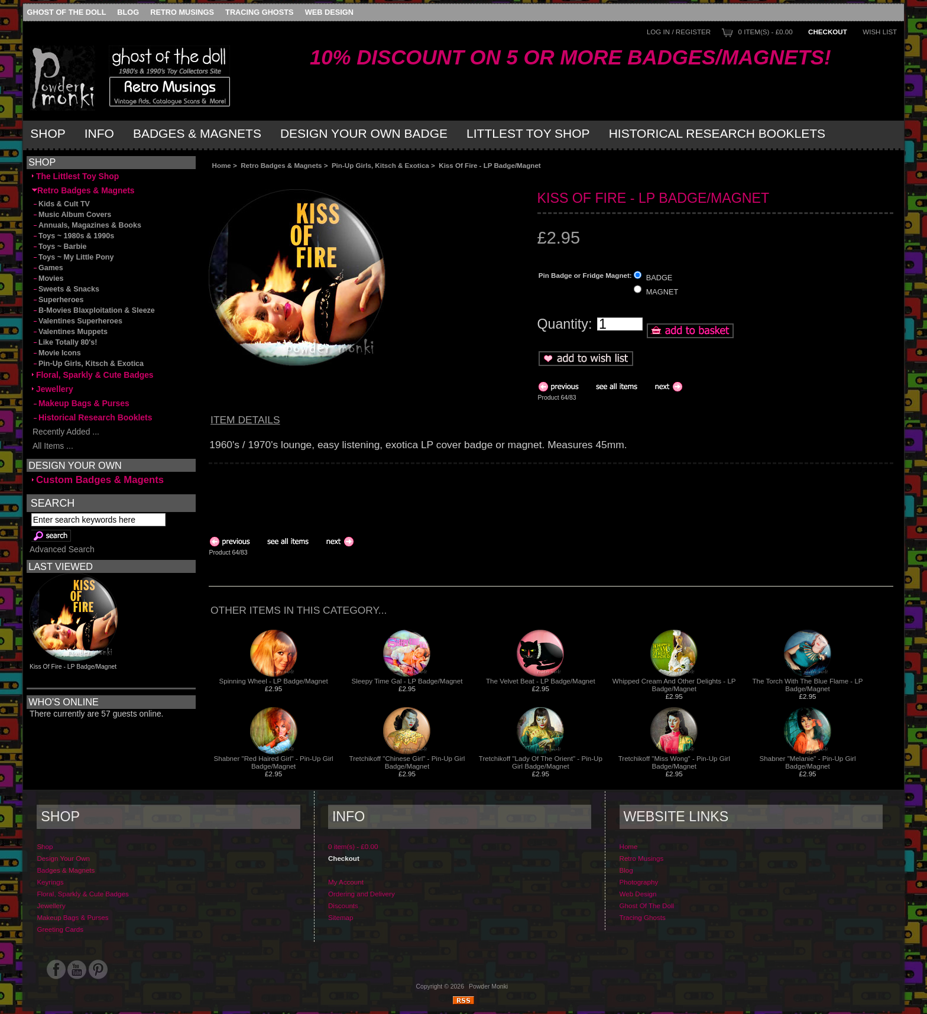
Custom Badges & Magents (98, 479)
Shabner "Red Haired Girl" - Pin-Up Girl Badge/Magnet (273, 762)
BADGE (659, 277)
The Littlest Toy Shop (75, 176)
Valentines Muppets (70, 332)
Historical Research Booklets (717, 133)
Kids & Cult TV (61, 204)
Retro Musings (182, 12)
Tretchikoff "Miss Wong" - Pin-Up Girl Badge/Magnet (674, 762)
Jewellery (52, 389)
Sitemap (341, 917)
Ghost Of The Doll (66, 12)
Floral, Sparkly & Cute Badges (93, 375)
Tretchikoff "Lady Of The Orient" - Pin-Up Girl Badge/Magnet (540, 762)
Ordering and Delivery (361, 894)
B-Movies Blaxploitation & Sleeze (93, 310)
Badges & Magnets (197, 133)
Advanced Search (62, 549)
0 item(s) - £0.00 (765, 31)
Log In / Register (679, 31)
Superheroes (58, 300)
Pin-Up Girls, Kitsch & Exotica (380, 165)
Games (47, 268)
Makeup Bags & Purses (80, 403)
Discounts (343, 905)
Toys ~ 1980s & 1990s (73, 236)
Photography (639, 882)
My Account (346, 882)
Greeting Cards (60, 929)
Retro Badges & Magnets (281, 165)
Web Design (329, 12)
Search (52, 503)
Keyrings (50, 882)
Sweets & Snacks (65, 289)
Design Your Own (63, 858)
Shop (48, 133)
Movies (47, 278)
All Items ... (52, 446)
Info (99, 133)
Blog (128, 12)
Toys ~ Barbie (59, 246)
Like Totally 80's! (64, 342)
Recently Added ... (65, 431)
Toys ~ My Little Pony (73, 257)
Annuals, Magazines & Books (86, 225)
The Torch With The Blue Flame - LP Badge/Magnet (808, 684)
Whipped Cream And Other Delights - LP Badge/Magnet (674, 684)
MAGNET (662, 291)
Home (221, 165)
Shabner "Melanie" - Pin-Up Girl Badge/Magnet (808, 762)
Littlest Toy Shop (528, 133)
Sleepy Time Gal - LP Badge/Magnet (406, 681)
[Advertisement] (341, 178)
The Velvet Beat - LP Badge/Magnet (540, 681)
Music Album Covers (71, 214)
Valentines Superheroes (77, 321)
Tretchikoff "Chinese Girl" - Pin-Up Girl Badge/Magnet (407, 762)
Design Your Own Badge (364, 133)
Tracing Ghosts (259, 12)
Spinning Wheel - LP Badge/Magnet (273, 681)
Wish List (880, 31)
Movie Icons (56, 353)
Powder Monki (488, 986)
